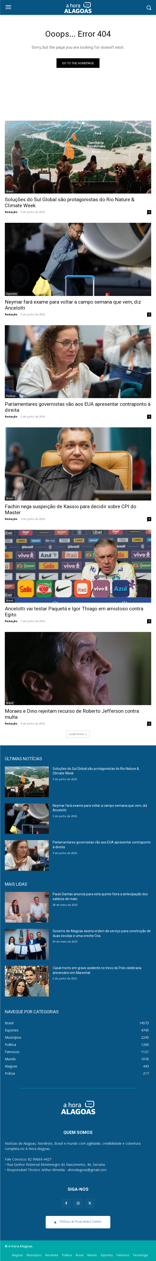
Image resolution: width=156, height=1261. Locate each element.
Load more (78, 734)
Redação (11, 212)
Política (10, 396)
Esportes (11, 293)
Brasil (9, 191)
